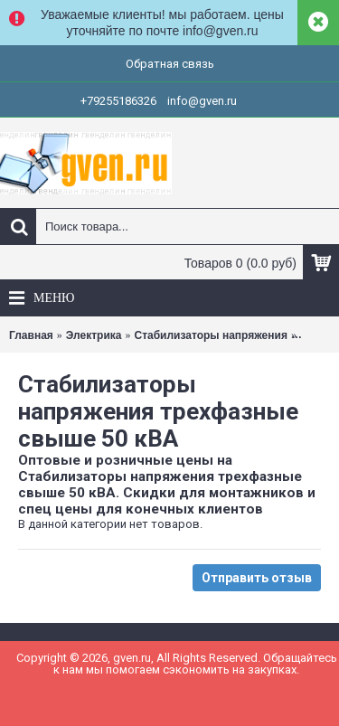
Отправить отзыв (257, 577)
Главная (31, 335)
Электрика (94, 335)
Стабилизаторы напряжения (210, 335)
